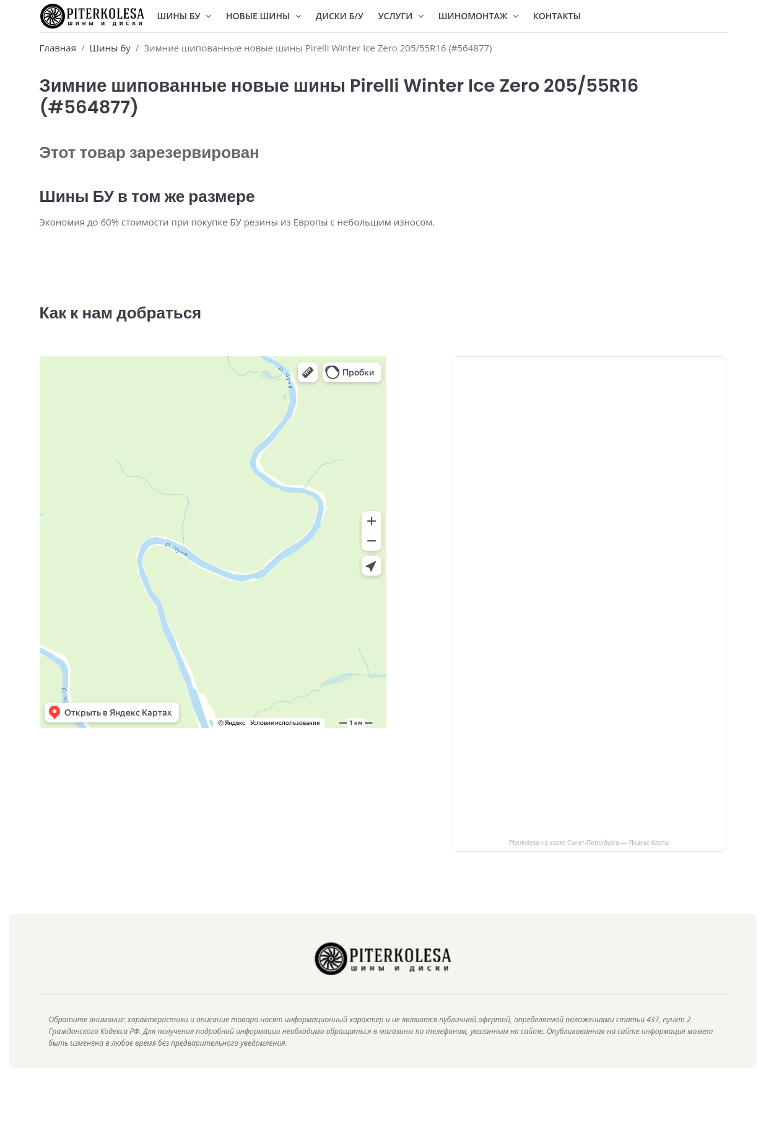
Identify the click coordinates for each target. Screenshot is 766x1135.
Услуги (401, 16)
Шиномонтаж (478, 16)
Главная (58, 48)
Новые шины (263, 16)
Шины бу (109, 48)
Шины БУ (184, 16)
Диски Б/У (339, 16)
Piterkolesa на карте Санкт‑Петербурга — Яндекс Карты (589, 860)
